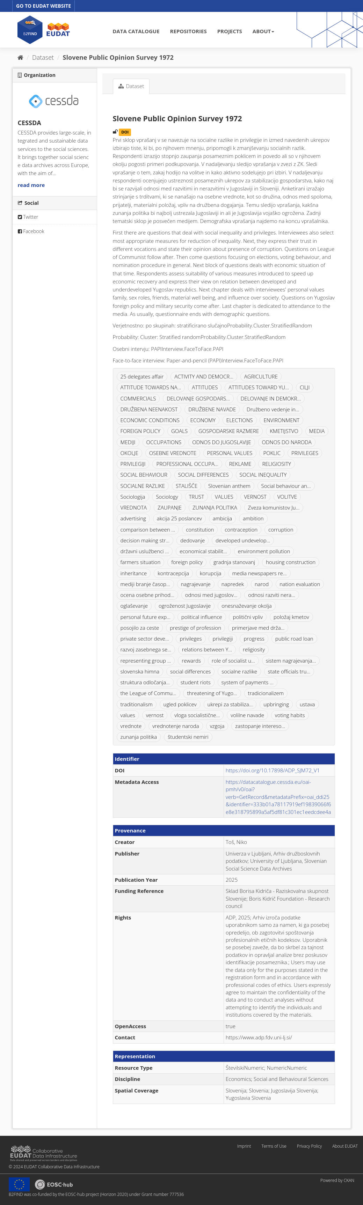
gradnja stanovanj (234, 561)
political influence (201, 616)
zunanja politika (139, 736)
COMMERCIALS (138, 398)
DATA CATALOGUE (135, 31)
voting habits (290, 715)
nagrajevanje (196, 583)
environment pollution (264, 551)
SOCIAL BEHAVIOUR (144, 474)
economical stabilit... (203, 551)
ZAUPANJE (170, 507)
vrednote (131, 725)
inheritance (134, 573)
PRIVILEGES (304, 452)
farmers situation (141, 561)
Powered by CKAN (337, 1180)
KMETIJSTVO (284, 430)
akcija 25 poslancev (179, 518)
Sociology (167, 496)
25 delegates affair (142, 376)
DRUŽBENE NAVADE (212, 409)
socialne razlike (239, 671)
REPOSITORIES (188, 31)
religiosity (254, 649)
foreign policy (187, 561)
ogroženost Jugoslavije (185, 605)
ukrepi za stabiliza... (230, 704)
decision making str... (145, 540)
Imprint (244, 1146)
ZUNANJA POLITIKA (215, 507)
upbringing (276, 704)
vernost (155, 715)
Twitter (28, 217)
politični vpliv (248, 616)
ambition (253, 518)
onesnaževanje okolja (247, 605)
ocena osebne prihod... (147, 594)
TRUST (196, 496)
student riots (196, 682)
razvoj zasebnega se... (146, 649)
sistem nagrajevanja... (291, 660)
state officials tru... (289, 671)
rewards (191, 660)
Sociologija (133, 496)
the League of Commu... (148, 693)
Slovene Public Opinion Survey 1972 (118, 57)
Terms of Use (273, 1146)
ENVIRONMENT (281, 420)
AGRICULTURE (261, 376)
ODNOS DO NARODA (287, 442)
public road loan (294, 638)
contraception (241, 529)
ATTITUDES (205, 387)
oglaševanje (134, 605)
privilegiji (222, 638)
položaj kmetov (291, 616)
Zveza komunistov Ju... (274, 507)
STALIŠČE (186, 485)
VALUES (224, 496)
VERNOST (255, 496)
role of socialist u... (233, 660)
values (128, 715)
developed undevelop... (243, 540)
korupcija (211, 573)
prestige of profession (195, 627)
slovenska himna (140, 671)
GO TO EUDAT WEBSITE (43, 5)
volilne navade (247, 715)
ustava (307, 704)
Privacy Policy (309, 1146)
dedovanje (192, 540)
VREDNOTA (134, 507)
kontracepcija (173, 573)
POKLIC (272, 452)
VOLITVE (287, 496)
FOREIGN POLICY (140, 430)
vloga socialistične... (197, 715)
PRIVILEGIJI (133, 463)
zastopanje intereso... (260, 725)
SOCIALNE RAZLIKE (143, 485)
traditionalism (137, 704)
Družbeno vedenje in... (273, 409)
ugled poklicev (180, 704)
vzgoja (217, 725)
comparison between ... (148, 529)
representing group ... (146, 660)
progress (254, 638)
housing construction (290, 561)
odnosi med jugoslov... (211, 594)
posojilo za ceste (140, 627)
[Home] (20, 57)
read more (31, 184)
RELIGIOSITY (276, 463)
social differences (190, 671)
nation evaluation (299, 583)
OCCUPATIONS (164, 442)
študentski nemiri (188, 736)
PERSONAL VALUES (230, 452)
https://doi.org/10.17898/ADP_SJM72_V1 (273, 770)
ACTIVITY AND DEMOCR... (203, 376)
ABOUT (263, 31)
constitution (200, 529)
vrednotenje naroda (175, 725)
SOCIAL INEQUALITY (263, 474)
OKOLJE (129, 452)
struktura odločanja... (145, 682)
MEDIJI (128, 442)
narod (262, 583)
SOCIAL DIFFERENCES (203, 474)
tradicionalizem (266, 693)
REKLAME (240, 463)
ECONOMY (203, 420)
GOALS (179, 430)
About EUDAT (345, 1146)
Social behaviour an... (286, 485)
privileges (191, 638)
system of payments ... (248, 682)
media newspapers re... (259, 573)
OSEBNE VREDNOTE (172, 452)
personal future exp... (145, 616)
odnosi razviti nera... (271, 594)
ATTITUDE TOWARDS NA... (151, 387)
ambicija (222, 518)
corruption (280, 529)
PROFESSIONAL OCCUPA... (187, 463)
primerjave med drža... (258, 627)
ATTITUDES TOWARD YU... (258, 387)
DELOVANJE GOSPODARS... (198, 398)
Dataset (43, 57)
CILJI (305, 387)
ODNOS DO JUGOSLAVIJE (221, 442)
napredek (233, 583)
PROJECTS (229, 31)
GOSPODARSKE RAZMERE (228, 430)
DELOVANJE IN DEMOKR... (271, 398)
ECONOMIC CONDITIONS (150, 420)
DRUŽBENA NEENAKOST (149, 409)
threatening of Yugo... (212, 693)
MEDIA (317, 430)
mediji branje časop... (145, 583)
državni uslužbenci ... (145, 551)
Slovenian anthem (229, 485)
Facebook (31, 231)
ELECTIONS (239, 420)
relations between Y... (207, 649)
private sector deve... (145, 638)
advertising (133, 518)
